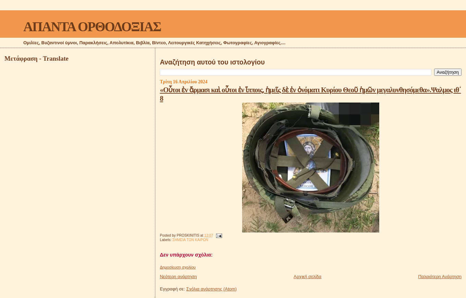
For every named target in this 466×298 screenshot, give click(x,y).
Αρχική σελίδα (307, 276)
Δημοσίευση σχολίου (177, 267)
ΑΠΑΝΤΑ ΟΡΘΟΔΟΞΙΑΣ (92, 26)
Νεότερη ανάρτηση (178, 276)
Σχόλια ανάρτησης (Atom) (211, 288)
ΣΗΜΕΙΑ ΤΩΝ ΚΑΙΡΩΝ (190, 240)
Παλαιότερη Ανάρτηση (440, 276)
